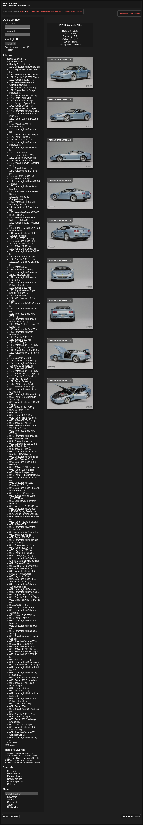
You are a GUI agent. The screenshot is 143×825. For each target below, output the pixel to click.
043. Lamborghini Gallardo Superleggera (22, 585)
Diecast (26, 756)
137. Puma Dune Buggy (21, 249)
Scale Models (32, 12)
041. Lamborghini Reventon (23, 592)
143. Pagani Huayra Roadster (24, 223)
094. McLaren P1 (17, 410)
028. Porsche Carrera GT (22, 641)
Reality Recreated (18, 64)
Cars (9, 742)
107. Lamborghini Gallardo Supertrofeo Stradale (22, 364)
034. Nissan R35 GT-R (20, 615)
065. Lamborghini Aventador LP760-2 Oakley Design (23, 510)
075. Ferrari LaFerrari (20, 469)
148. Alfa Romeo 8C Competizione (19, 198)
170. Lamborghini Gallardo (22, 111)
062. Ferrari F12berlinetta (22, 521)
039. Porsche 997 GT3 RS (22, 597)
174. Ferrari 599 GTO (20, 100)
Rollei (7, 758)
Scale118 (9, 756)
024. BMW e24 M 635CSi (22, 651)
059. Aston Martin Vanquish (23, 532)
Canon (34, 756)
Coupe (37, 762)
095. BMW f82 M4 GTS (21, 407)
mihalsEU (18, 756)
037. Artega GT (17, 605)
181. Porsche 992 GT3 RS (22, 77)
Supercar (26, 758)
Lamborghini (19, 760)
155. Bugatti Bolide (18, 168)
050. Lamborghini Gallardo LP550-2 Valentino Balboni (22, 559)
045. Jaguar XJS (17, 576)
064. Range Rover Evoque (22, 514)
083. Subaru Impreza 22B (22, 443)
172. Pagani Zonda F (19, 106)
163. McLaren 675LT (19, 139)
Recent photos (14, 776)
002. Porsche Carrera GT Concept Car (22, 733)
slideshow (135, 13)
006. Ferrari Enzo (18, 716)
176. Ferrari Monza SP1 (21, 95)
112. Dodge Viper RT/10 (21, 347)
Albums (7, 55)
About (10, 804)
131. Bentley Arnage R (20, 269)
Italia (37, 758)
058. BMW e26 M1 (18, 534)
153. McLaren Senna (19, 176)
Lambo (29, 760)
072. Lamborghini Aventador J (24, 477)
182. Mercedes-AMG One (22, 74)
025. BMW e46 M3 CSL (21, 649)
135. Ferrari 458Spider (20, 256)
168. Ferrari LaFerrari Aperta (23, 119)
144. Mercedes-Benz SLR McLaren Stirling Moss (22, 219)
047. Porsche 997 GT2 (20, 568)
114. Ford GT (16, 342)
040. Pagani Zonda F (19, 594)
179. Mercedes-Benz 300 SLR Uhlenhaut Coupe (24, 83)
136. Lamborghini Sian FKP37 (24, 251)
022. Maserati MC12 (19, 659)
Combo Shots (16, 61)
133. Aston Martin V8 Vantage (24, 262)
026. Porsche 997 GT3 (20, 646)
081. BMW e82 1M (18, 449)
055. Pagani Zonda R (20, 545)
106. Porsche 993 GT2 (20, 368)
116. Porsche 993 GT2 (20, 337)
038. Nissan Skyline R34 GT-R (24, 599)
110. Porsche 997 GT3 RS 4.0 (24, 353)
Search (10, 799)
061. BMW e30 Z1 (18, 524)
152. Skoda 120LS (18, 178)
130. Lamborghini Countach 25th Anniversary (23, 273)
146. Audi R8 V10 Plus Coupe (24, 207)
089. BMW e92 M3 (18, 423)
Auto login (11, 39)
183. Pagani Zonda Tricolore (23, 69)
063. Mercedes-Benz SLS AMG (25, 516)
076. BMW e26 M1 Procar (22, 467)
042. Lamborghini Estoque (22, 589)
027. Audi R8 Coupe (19, 644)
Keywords (12, 797)
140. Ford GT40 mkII (19, 238)
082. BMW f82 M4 (18, 446)
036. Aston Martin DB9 (20, 607)
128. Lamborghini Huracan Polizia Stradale (22, 284)
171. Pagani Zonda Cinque (22, 108)
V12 (32, 758)
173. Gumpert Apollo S (20, 103)
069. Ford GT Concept (20, 493)
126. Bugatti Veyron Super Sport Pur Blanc (22, 291)
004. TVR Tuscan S (19, 724)
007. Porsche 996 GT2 (20, 714)
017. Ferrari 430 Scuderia (22, 677)
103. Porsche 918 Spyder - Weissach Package (22, 377)
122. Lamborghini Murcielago (23, 308)
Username (10, 23)
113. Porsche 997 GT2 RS (22, 345)
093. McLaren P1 (17, 412)
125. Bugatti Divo (17, 295)
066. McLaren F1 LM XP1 (22, 506)
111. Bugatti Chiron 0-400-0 (23, 350)
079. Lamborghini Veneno (22, 456)
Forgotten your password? (17, 47)
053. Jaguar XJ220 (18, 550)
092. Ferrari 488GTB (19, 415)
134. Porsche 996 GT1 (20, 259)
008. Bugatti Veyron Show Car (24, 709)
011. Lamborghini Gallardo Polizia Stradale (22, 699)
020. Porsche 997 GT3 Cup (23, 664)
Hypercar (9, 762)
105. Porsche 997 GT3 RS (22, 371)
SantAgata (19, 762)
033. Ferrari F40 (17, 618)
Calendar (11, 784)
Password (10, 31)
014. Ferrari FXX (17, 688)
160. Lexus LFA (17, 152)
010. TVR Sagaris (18, 703)
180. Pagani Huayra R (20, 80)
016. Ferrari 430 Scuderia (22, 680)
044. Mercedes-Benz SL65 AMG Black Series (22, 580)
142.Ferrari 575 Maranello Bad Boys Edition (61, 12)
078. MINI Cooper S (19, 459)
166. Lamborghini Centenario (23, 129)
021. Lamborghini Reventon (23, 662)
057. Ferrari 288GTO (19, 537)
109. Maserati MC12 (19, 358)
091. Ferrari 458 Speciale (22, 417)
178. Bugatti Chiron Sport (22, 87)
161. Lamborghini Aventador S (24, 147)
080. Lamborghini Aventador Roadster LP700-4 (23, 452)
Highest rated (13, 773)
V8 (25, 762)
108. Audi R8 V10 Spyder (22, 360)
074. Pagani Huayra (19, 472)
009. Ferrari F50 (17, 706)
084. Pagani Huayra (19, 441)
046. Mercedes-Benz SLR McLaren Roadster (22, 572)
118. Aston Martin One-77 (22, 329)
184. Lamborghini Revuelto (22, 67)
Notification (12, 807)
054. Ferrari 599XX (18, 547)
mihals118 (28, 753)
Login (6, 816)
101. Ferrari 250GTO (19, 384)
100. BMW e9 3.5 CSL (20, 386)
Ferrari (30, 762)
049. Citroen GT (17, 563)
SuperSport (16, 758)
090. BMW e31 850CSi (20, 420)
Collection (9, 753)
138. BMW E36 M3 (18, 246)
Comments (12, 802)
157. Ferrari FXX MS (19, 160)
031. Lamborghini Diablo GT (23, 625)
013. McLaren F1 (17, 690)
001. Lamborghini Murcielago (23, 737)
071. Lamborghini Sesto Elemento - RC (21, 484)
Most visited (13, 771)
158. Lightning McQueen (21, 158)
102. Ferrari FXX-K (18, 381)
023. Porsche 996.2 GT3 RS (23, 654)
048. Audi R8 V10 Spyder (22, 566)
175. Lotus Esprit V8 (19, 98)
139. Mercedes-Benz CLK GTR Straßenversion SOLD (24, 242)
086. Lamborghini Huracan (22, 436)
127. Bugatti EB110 (19, 288)
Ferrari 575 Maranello (70, 72)
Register (9, 50)
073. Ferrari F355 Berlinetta (23, 475)
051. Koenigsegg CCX (20, 555)
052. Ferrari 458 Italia (20, 553)
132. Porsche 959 (18, 267)
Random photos (15, 781)
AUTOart (9, 760)
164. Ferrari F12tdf (18, 137)
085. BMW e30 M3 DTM (21, 438)
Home (22, 12)
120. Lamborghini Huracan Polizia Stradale (22, 320)
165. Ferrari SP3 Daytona (22, 134)
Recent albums (14, 779)
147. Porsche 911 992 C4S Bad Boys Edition (22, 203)
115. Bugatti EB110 (19, 340)
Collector (19, 753)
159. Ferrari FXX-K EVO (21, 155)
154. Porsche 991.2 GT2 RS (23, 171)
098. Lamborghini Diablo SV (23, 394)
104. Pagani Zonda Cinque (22, 373)
